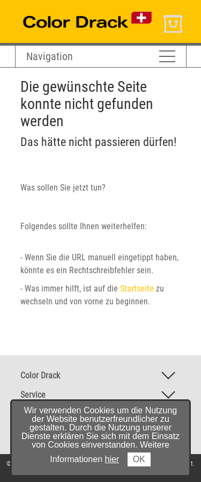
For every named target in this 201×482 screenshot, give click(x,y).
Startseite (137, 288)
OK (139, 459)
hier (112, 459)
